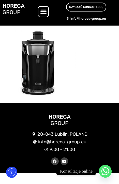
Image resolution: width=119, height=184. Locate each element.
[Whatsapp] (105, 171)
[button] (43, 11)
